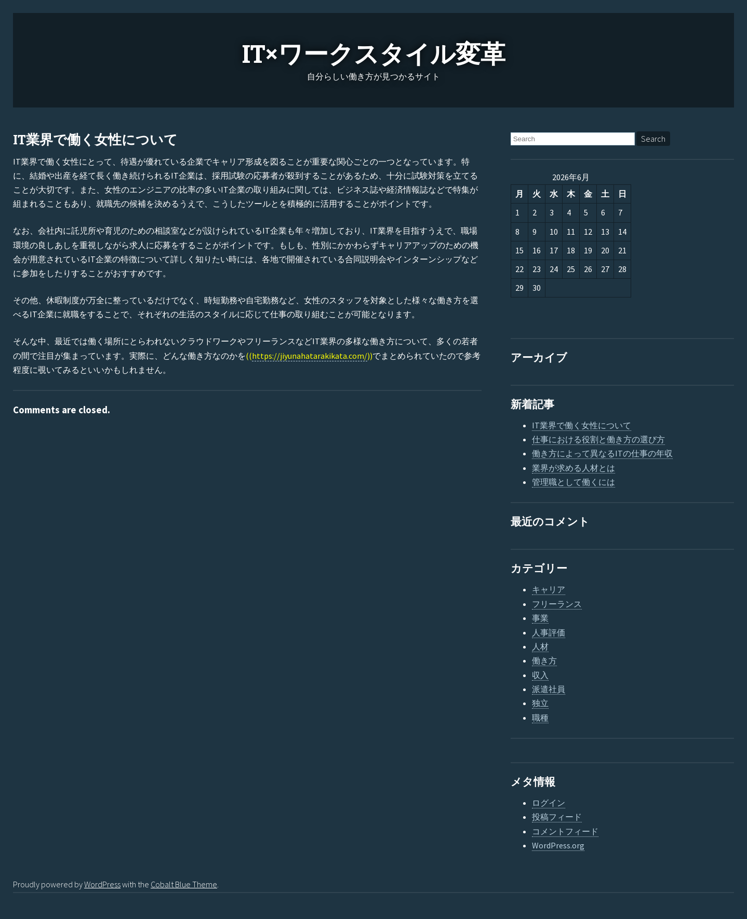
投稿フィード (557, 817)
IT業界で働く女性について (95, 140)
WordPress (102, 884)
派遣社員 (548, 689)
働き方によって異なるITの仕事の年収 (602, 453)
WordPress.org (558, 845)
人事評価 (548, 632)
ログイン (548, 803)
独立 (540, 703)
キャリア (548, 589)
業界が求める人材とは (573, 468)
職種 (540, 717)
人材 (540, 646)
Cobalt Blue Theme (184, 884)
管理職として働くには (573, 482)
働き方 (544, 660)
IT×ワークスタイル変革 (373, 54)
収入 (540, 675)
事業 (540, 618)
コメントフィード (565, 831)
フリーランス (557, 604)
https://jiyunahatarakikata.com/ (309, 355)
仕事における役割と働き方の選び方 (598, 439)
